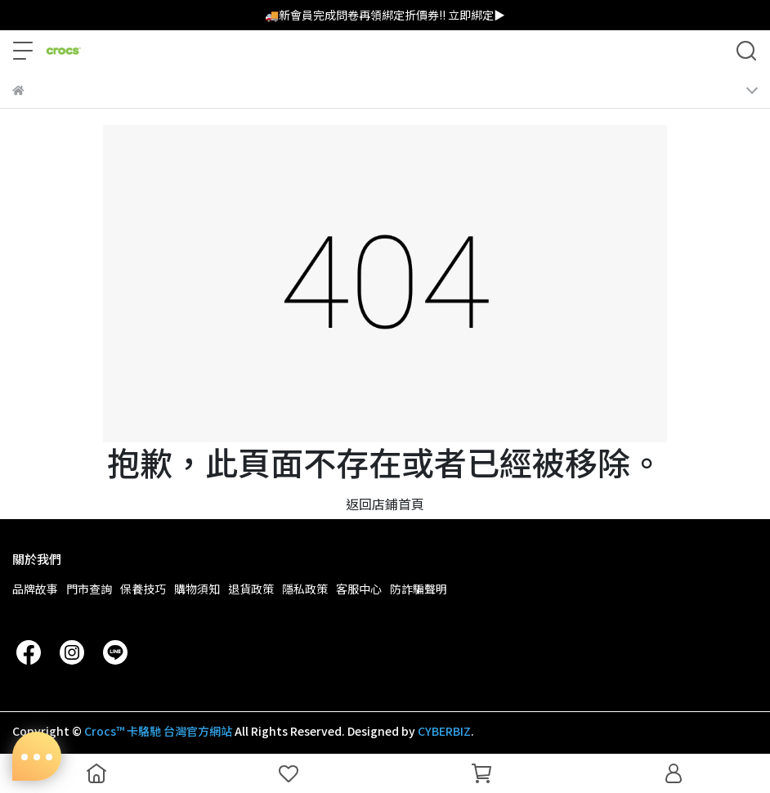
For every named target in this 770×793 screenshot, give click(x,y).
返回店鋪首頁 (385, 503)
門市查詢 (89, 588)
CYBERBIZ (444, 731)
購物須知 (197, 588)
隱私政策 (305, 588)
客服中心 (359, 588)
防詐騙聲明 (418, 588)
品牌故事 (35, 588)
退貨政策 (251, 588)
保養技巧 (143, 588)
